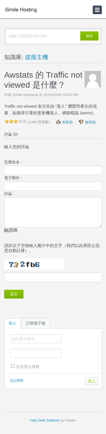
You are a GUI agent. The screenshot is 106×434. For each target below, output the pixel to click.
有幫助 (64, 122)
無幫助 (87, 122)
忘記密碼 (16, 380)
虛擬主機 (36, 57)
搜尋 (89, 36)
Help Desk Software (45, 420)
